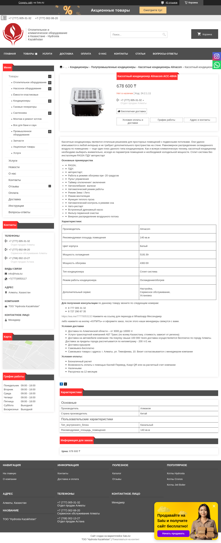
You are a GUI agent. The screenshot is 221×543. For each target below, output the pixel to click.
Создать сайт (26, 2)
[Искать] (164, 34)
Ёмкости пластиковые (25, 94)
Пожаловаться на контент (125, 539)
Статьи (140, 53)
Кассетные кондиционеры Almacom (160, 67)
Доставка (66, 53)
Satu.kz (126, 536)
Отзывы (14, 186)
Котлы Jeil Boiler (176, 484)
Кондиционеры (79, 67)
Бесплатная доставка (133, 111)
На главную (9, 473)
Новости (14, 167)
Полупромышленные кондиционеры (113, 67)
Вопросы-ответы (165, 53)
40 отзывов (171, 2)
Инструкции (16, 205)
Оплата (86, 53)
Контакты (121, 53)
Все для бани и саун (24, 125)
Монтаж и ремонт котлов (27, 118)
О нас (103, 53)
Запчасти (18, 140)
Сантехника (20, 112)
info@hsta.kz (15, 273)
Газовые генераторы (25, 106)
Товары (28, 53)
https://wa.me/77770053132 (77, 316)
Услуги (47, 53)
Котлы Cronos (175, 479)
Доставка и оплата (68, 479)
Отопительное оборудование (29, 82)
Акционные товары (24, 146)
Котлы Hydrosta (176, 473)
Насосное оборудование (27, 88)
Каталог (116, 473)
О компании (9, 479)
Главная (10, 53)
